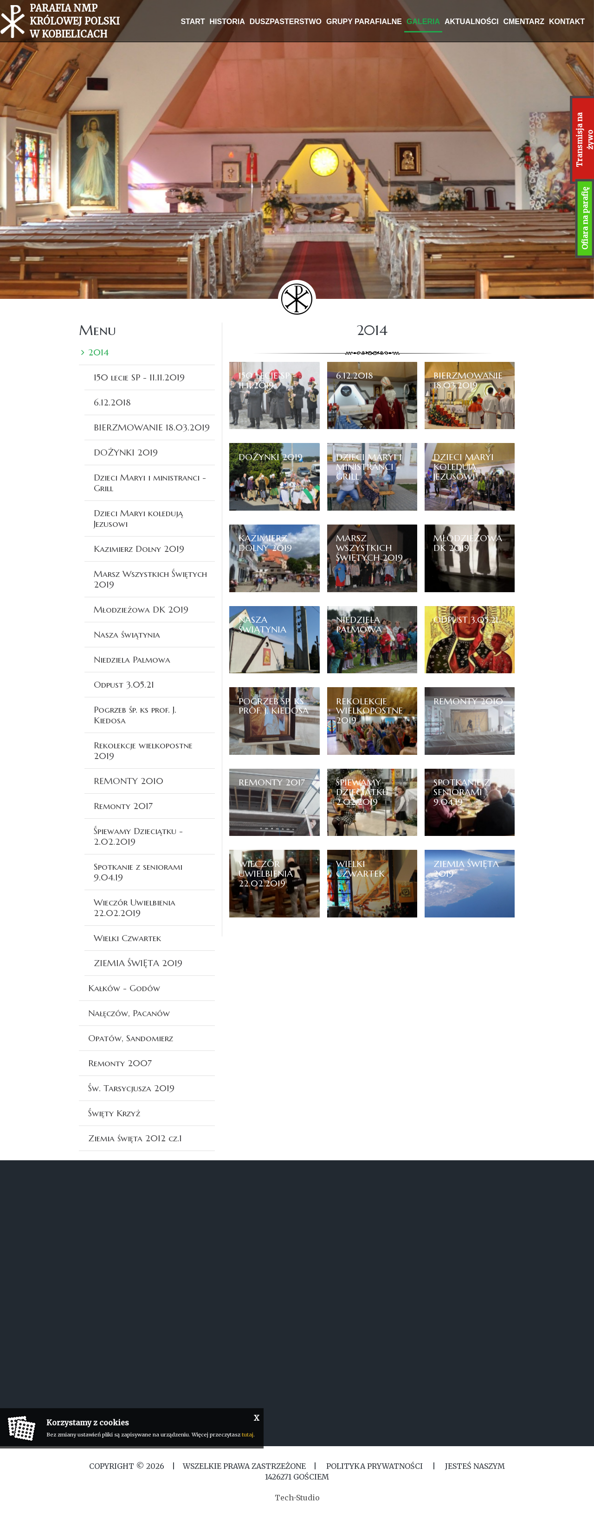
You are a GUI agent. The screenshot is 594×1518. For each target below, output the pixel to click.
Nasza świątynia (127, 634)
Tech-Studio (297, 1497)
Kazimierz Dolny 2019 (139, 548)
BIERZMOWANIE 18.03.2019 (152, 427)
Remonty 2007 (120, 1063)
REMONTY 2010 (128, 780)
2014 (98, 352)
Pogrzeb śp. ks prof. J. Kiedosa (135, 715)
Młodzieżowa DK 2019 (141, 609)
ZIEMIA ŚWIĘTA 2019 (138, 962)
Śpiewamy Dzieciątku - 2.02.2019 (138, 836)
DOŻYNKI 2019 (126, 452)
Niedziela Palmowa (132, 659)
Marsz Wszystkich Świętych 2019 (150, 579)
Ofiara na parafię (584, 218)
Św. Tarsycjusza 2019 (131, 1088)
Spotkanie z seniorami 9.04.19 (138, 872)
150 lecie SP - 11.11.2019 (139, 377)
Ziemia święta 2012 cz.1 (135, 1138)
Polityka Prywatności (374, 1466)
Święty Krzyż (114, 1113)
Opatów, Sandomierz (130, 1038)
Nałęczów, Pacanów (129, 1012)
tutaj (247, 1434)
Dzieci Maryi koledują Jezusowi (138, 518)
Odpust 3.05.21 (124, 684)
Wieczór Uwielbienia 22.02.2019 (134, 907)
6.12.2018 (112, 402)
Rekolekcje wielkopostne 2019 (143, 750)
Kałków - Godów (124, 987)
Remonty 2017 (123, 805)
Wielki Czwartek (127, 937)
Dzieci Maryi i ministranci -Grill (150, 482)
